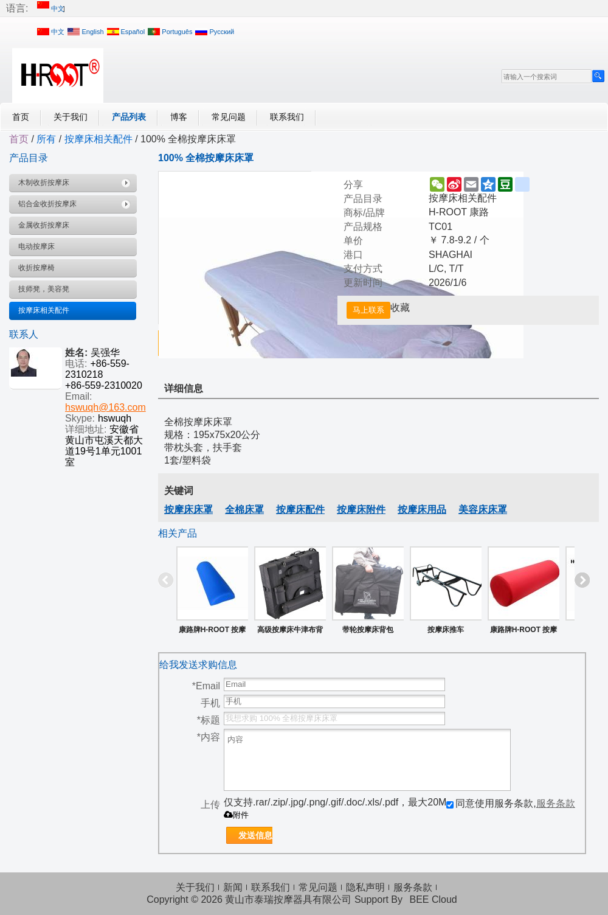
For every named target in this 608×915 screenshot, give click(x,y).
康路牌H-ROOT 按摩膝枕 (524, 632)
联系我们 (287, 117)
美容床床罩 (482, 509)
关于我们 (71, 117)
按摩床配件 (300, 509)
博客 (178, 117)
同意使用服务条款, (510, 803)
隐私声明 (365, 887)
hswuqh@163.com (105, 407)
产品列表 (129, 117)
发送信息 (255, 835)
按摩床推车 (445, 629)
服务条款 (555, 803)
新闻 (233, 887)
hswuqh (114, 418)
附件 (236, 814)
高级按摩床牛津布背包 (290, 632)
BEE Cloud (433, 899)
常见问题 (229, 117)
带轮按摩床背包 (367, 629)
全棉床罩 (244, 509)
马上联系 (368, 310)
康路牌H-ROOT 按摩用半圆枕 (212, 632)
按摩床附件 (361, 509)
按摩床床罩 (188, 509)
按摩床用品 (422, 509)
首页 (20, 117)
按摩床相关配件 (98, 139)
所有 (46, 139)
